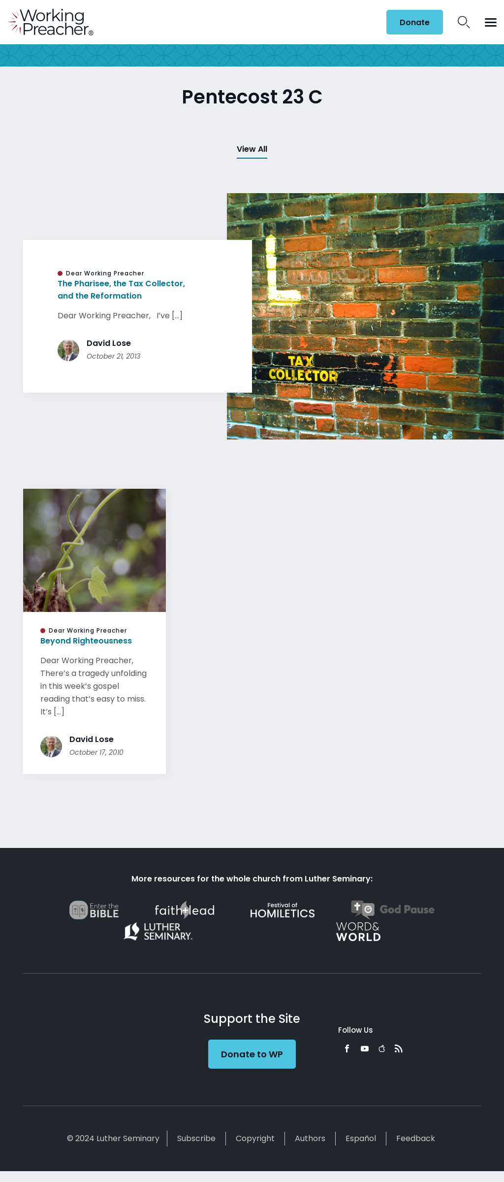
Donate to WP (252, 1054)
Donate (415, 22)
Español (361, 1138)
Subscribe (196, 1138)
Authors (310, 1138)
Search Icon (464, 22)
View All (252, 149)
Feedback (415, 1138)
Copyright (255, 1138)
